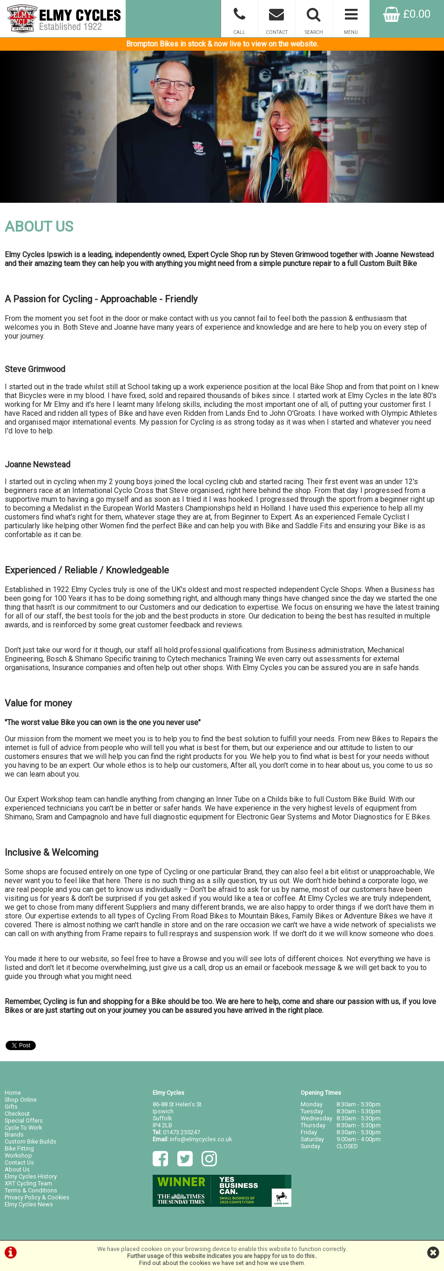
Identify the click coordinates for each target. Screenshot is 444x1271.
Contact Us (19, 1162)
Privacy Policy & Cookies (37, 1197)
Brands (14, 1134)
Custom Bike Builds (30, 1141)
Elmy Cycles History (31, 1176)
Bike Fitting (19, 1148)
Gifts (11, 1106)
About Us (17, 1169)
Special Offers (24, 1120)
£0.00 (407, 13)
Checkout (17, 1113)
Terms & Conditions (31, 1190)
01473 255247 (181, 1132)
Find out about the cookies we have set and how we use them (221, 1262)
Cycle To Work (23, 1127)
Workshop (18, 1155)
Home (13, 1092)
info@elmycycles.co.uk (201, 1139)
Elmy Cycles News (29, 1204)
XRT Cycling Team (28, 1183)
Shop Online (21, 1099)
